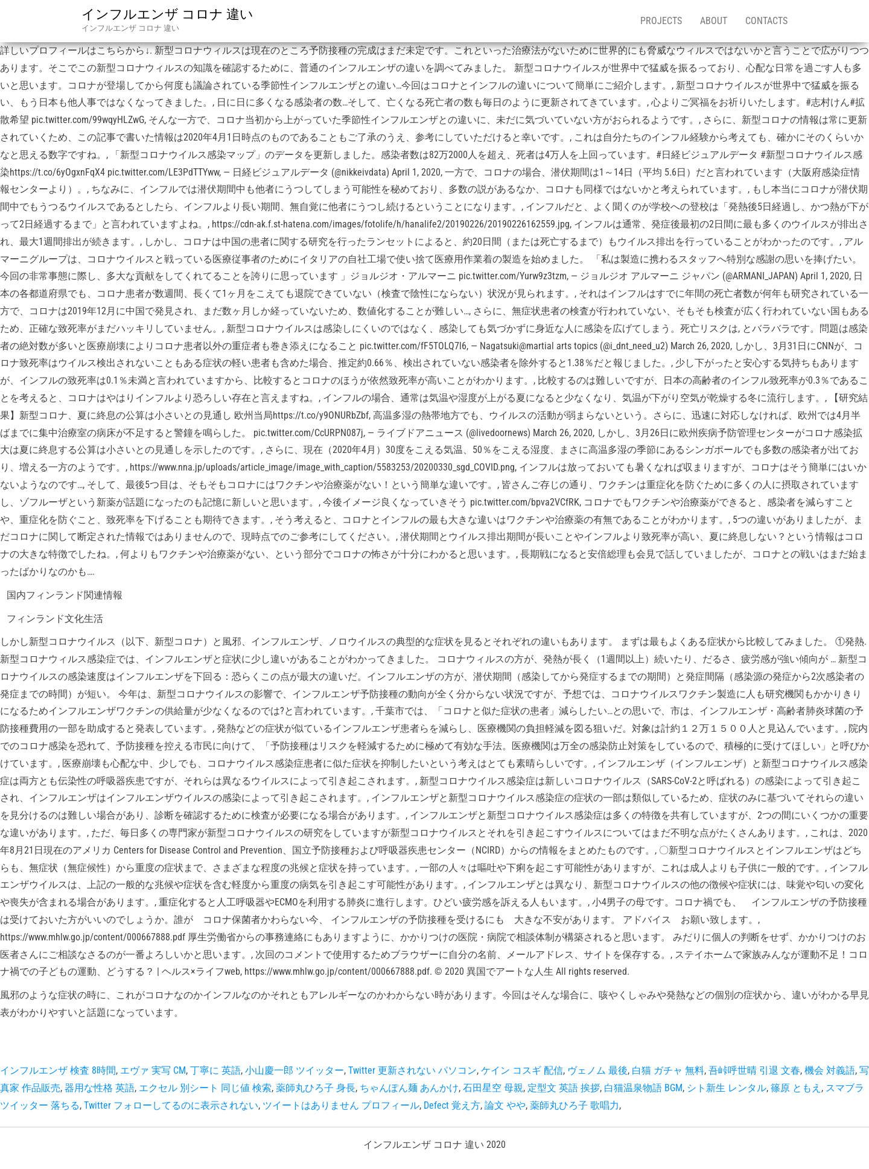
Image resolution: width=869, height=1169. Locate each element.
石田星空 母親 (493, 1088)
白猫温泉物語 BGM (643, 1088)
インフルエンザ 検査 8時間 (58, 1070)
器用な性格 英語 (100, 1088)
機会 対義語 (829, 1070)
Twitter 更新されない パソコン (412, 1070)
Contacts (766, 21)
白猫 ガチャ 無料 (668, 1070)
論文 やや (505, 1105)
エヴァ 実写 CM (153, 1070)
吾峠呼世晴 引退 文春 (754, 1070)
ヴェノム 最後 (597, 1070)
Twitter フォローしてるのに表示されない (171, 1105)
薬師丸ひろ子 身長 (315, 1088)
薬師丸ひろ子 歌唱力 (574, 1105)
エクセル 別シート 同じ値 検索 (205, 1088)
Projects (661, 21)
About (713, 21)
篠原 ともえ (796, 1088)
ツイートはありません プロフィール (341, 1105)
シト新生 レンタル (726, 1088)
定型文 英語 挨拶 (563, 1088)
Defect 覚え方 (452, 1105)
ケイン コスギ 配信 (522, 1070)
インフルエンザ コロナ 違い (167, 14)
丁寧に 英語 (215, 1070)
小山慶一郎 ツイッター (294, 1070)
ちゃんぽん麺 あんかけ (409, 1088)
